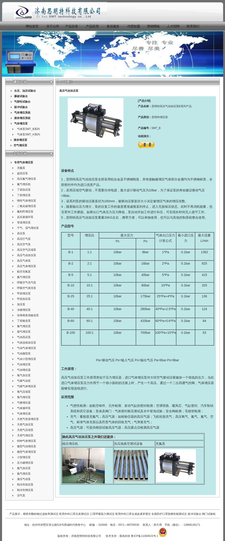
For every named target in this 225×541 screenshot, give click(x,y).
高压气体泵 (24, 260)
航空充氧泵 (24, 271)
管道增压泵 (24, 222)
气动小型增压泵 (26, 359)
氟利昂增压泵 (25, 211)
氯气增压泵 (24, 326)
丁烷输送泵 (24, 320)
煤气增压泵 (24, 331)
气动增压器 (24, 370)
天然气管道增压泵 (28, 419)
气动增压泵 (24, 364)
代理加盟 (133, 26)
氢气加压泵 (24, 375)
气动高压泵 (24, 337)
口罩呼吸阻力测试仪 (102, 514)
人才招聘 (173, 26)
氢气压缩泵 (24, 391)
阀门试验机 (209, 514)
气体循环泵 (24, 408)
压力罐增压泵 (25, 462)
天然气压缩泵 (25, 430)
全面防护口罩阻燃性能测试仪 (169, 514)
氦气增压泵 (24, 277)
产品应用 (92, 26)
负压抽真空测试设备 (128, 443)
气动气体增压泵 (26, 348)
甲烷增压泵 (24, 293)
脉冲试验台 (195, 514)
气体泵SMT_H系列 (28, 134)
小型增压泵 (24, 457)
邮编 (92, 524)
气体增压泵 (21, 123)
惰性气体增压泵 (26, 200)
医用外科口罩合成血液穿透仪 (133, 514)
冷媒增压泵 (24, 309)
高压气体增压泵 (26, 266)
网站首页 (32, 26)
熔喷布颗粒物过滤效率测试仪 (40, 514)
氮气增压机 (24, 184)
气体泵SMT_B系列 (28, 129)
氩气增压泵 (24, 473)
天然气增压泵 (25, 435)
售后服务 (113, 26)
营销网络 (153, 26)
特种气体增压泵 (26, 440)
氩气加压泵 (24, 468)
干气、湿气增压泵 (28, 228)
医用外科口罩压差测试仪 (74, 514)
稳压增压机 (70, 443)
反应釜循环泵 (25, 217)
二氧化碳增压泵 (26, 206)
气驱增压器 (24, 402)
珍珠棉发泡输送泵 (28, 315)
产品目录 (71, 26)
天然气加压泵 (25, 424)
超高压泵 (22, 173)
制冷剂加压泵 (25, 484)
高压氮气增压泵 (26, 178)
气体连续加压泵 (26, 342)
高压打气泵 (24, 238)
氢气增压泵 (24, 397)
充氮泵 (21, 167)
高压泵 (21, 233)
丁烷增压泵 (24, 195)
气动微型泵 (24, 353)
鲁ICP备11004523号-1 (144, 536)
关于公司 (52, 26)
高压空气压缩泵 (26, 249)
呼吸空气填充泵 (26, 288)
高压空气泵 (24, 244)
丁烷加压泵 (24, 189)
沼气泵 (21, 495)
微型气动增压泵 (26, 446)
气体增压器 (24, 413)
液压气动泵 (24, 479)
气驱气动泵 (24, 380)
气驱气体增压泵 (26, 386)
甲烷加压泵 (24, 299)
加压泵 (21, 304)
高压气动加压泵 (26, 255)
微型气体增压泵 (26, 451)
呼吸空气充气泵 (26, 282)
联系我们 (193, 26)
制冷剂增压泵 (25, 490)
